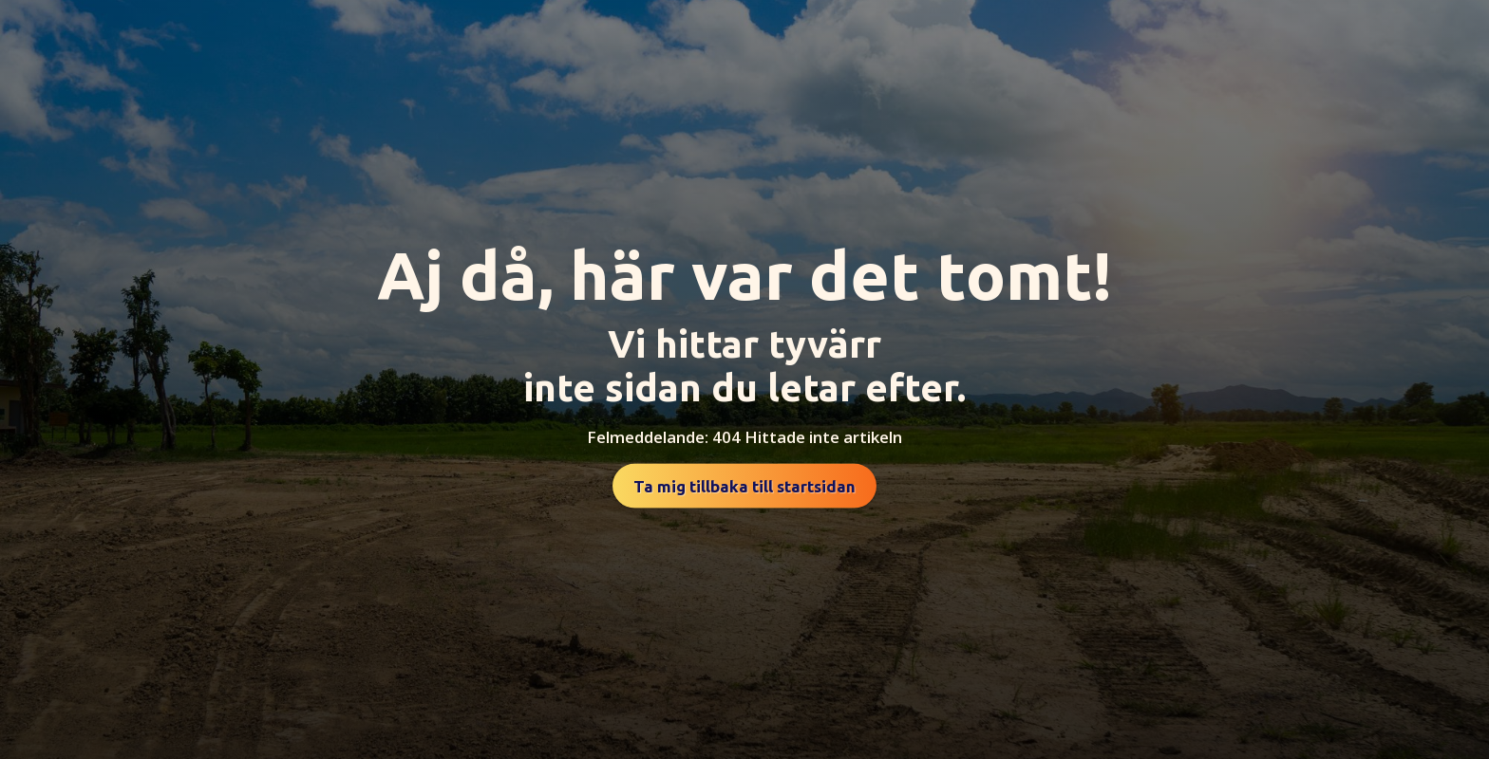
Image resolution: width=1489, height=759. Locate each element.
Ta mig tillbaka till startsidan (744, 486)
